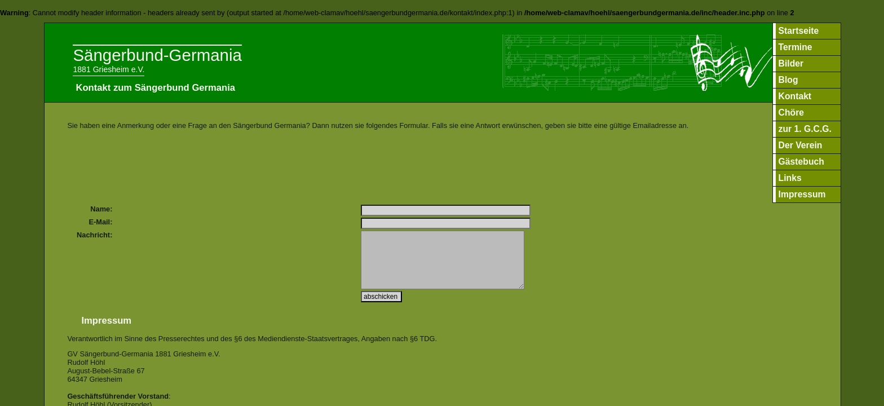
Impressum (802, 194)
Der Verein (801, 145)
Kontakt (795, 96)
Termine (795, 47)
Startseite (799, 31)
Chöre (791, 112)
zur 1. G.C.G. (805, 129)
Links (790, 178)
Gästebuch (801, 161)
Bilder (791, 63)
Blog (788, 80)
